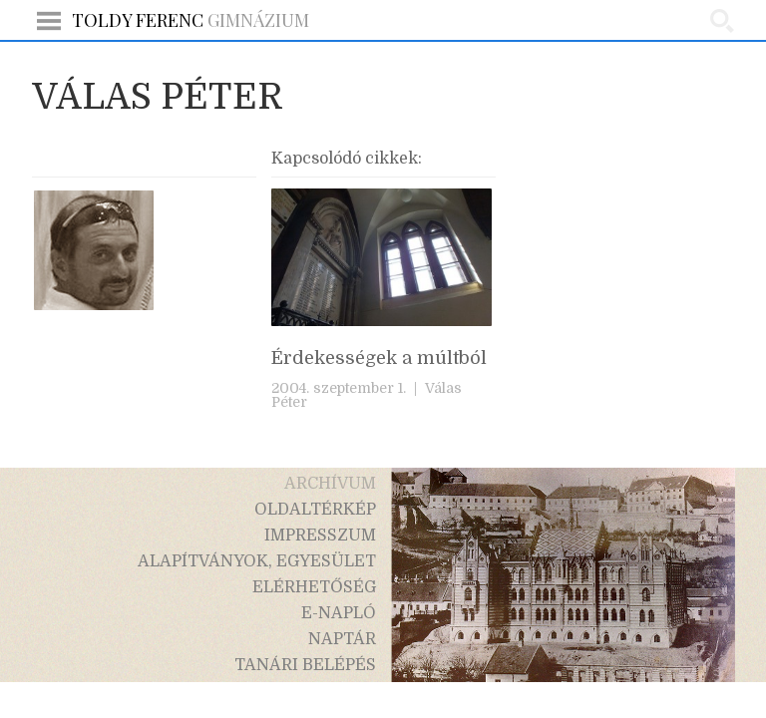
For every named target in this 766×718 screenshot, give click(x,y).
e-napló (338, 613)
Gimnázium (190, 20)
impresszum (320, 535)
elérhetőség (314, 587)
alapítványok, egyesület (257, 561)
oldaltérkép (315, 510)
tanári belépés (305, 665)
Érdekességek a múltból (379, 358)
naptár (342, 639)
